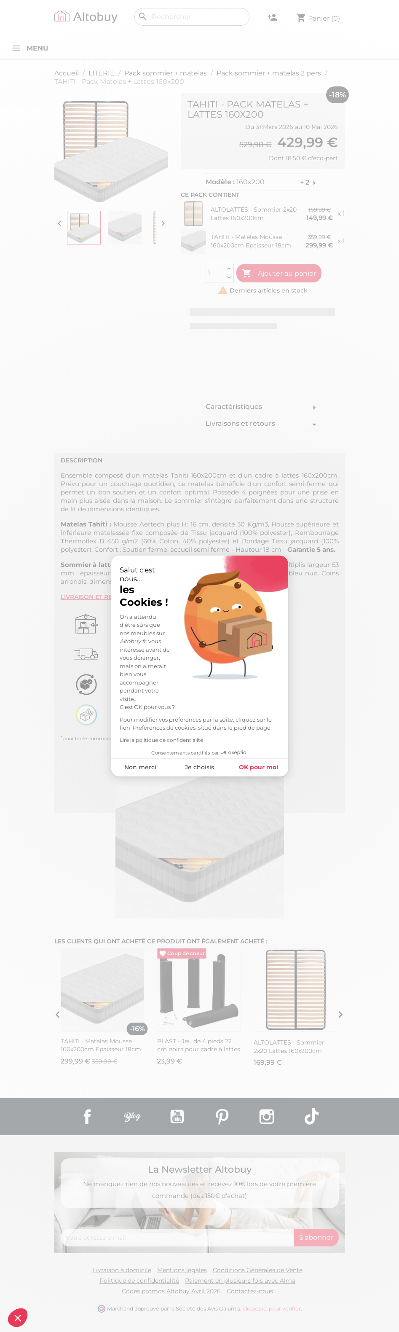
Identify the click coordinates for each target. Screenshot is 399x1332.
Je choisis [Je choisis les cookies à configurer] (199, 767)
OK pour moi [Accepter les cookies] (258, 767)
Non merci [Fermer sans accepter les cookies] (140, 767)
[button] (18, 1318)
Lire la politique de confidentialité (161, 740)
